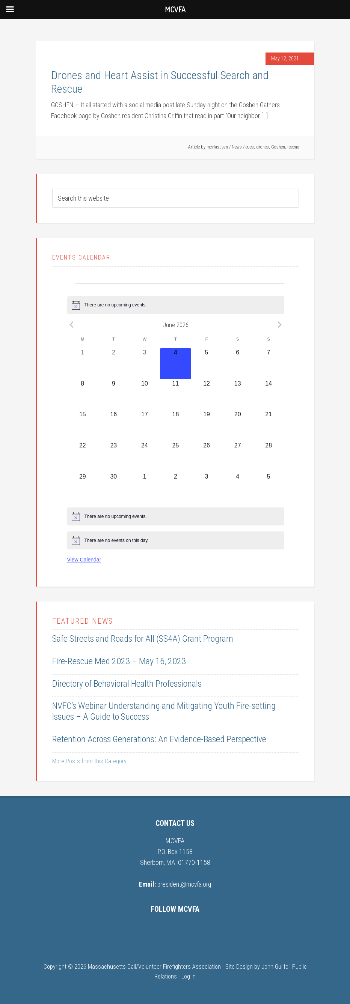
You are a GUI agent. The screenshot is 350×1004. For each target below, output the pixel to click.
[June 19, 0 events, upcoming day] (206, 425)
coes (250, 147)
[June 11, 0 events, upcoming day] (175, 394)
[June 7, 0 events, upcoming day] (268, 363)
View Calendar (84, 560)
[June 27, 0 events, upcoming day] (237, 456)
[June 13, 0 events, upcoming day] (237, 394)
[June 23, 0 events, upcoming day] (113, 456)
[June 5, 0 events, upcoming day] (206, 363)
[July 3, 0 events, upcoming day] (206, 487)
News (237, 147)
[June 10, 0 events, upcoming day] (144, 394)
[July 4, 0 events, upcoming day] (237, 487)
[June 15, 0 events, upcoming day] (82, 425)
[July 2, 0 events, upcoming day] (175, 487)
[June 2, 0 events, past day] (113, 363)
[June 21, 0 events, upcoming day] (268, 425)
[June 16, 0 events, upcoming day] (113, 425)
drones (262, 147)
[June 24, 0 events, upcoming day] (144, 456)
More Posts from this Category (89, 761)
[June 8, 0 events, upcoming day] (82, 394)
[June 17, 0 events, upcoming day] (144, 425)
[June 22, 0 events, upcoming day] (82, 456)
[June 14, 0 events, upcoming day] (268, 394)
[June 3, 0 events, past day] (144, 363)
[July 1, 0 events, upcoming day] (144, 487)
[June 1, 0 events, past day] (82, 363)
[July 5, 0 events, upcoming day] (268, 487)
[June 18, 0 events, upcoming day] (175, 425)
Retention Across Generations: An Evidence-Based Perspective (159, 739)
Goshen (278, 147)
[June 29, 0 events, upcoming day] (82, 487)
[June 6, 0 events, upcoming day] (237, 363)
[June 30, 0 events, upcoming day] (113, 487)
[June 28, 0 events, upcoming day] (268, 456)
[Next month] (279, 324)
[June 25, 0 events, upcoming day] (175, 456)
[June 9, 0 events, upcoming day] (113, 394)
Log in (188, 976)
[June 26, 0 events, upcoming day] (206, 456)
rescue (293, 147)
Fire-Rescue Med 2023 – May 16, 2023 (119, 661)
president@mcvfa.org (184, 884)
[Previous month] (71, 324)
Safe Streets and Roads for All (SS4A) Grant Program (142, 638)
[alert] (175, 305)
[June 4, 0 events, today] (175, 363)
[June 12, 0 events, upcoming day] (206, 394)
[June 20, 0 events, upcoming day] (237, 425)
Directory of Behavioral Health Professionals (127, 683)
